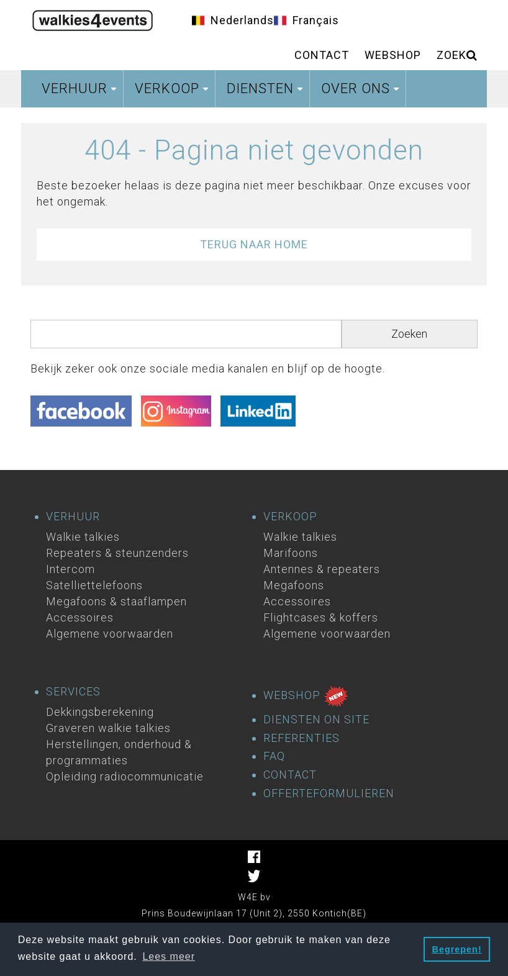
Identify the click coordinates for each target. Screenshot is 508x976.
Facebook (254, 857)
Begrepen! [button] (457, 949)
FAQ (274, 756)
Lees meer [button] (168, 956)
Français (316, 20)
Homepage (92, 18)
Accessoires (80, 617)
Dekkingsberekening (100, 711)
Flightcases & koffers (320, 617)
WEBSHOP (305, 696)
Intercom (70, 569)
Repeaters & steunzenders (117, 552)
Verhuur (81, 92)
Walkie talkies (83, 536)
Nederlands (242, 20)
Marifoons (290, 552)
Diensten (266, 92)
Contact (321, 54)
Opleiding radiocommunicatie (125, 776)
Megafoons (293, 585)
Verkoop (173, 92)
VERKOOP (290, 516)
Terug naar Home (254, 244)
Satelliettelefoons (94, 585)
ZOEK (457, 54)
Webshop (393, 54)
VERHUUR (73, 516)
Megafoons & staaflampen (116, 601)
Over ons (361, 92)
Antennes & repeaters (321, 569)
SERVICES (73, 691)
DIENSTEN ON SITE (316, 719)
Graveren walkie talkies (108, 727)
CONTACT (290, 775)
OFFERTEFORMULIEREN (328, 793)
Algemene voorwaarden (109, 633)
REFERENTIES (301, 738)
